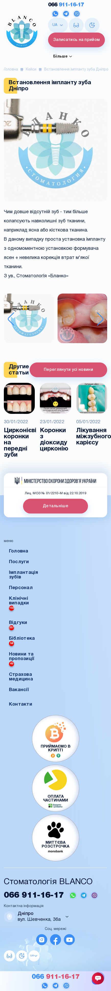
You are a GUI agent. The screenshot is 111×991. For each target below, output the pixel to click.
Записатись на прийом (76, 40)
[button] (29, 319)
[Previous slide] (11, 319)
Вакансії (19, 690)
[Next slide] (100, 319)
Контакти (20, 704)
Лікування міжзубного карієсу (91, 437)
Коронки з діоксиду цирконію (54, 440)
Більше (63, 56)
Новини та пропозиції (21, 659)
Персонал (21, 588)
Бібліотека (22, 641)
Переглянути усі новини (68, 370)
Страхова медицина (21, 677)
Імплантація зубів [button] (23, 575)
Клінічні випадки (19, 603)
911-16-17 (66, 5)
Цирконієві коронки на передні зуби (19, 443)
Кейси (31, 69)
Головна (11, 69)
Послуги (19, 562)
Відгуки (18, 625)
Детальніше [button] (55, 506)
